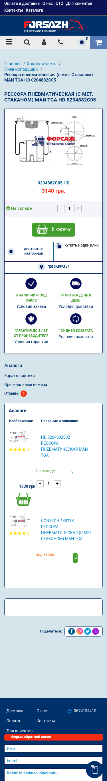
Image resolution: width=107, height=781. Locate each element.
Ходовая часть (42, 63)
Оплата (13, 721)
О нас (42, 711)
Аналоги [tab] (13, 365)
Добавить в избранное (25, 251)
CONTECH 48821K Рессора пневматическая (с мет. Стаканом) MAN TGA (67, 529)
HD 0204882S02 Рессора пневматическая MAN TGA (64, 446)
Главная (13, 63)
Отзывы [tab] (15, 394)
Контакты (13, 10)
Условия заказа (31, 306)
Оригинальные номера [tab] (25, 384)
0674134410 (85, 711)
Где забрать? (53, 266)
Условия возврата (76, 336)
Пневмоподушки (21, 69)
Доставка (16, 711)
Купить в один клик (77, 245)
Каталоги (34, 10)
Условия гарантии (31, 341)
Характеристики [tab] (19, 375)
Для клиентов (20, 731)
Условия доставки (75, 306)
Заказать (76, 557)
